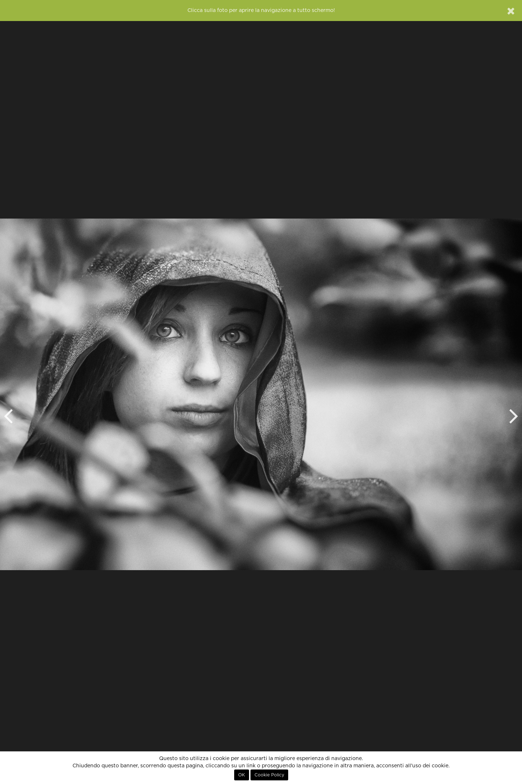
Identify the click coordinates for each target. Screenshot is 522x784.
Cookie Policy (269, 775)
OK (241, 775)
